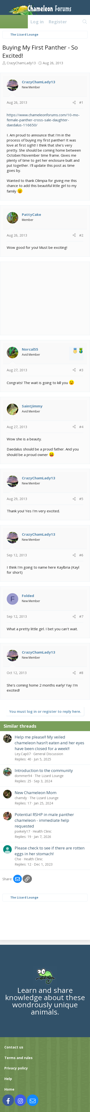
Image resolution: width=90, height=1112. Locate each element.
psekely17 (22, 831)
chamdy (21, 798)
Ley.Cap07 (23, 754)
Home (9, 1089)
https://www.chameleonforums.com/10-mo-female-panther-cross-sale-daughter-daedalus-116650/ (43, 119)
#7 (81, 616)
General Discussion (48, 754)
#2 (81, 235)
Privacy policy (16, 1068)
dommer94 (23, 775)
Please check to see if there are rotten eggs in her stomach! (49, 850)
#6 (81, 555)
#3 (81, 370)
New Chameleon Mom (35, 792)
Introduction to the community (44, 770)
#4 (81, 426)
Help (8, 1078)
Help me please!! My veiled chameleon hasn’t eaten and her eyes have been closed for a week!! (49, 742)
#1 (81, 102)
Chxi (18, 859)
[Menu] (6, 22)
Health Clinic (42, 831)
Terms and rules (18, 1057)
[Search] (85, 21)
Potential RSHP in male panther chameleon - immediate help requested (44, 820)
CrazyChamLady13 (21, 63)
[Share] (74, 102)
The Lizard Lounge (49, 775)
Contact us (13, 1047)
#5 (81, 498)
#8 (81, 672)
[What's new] (74, 21)
